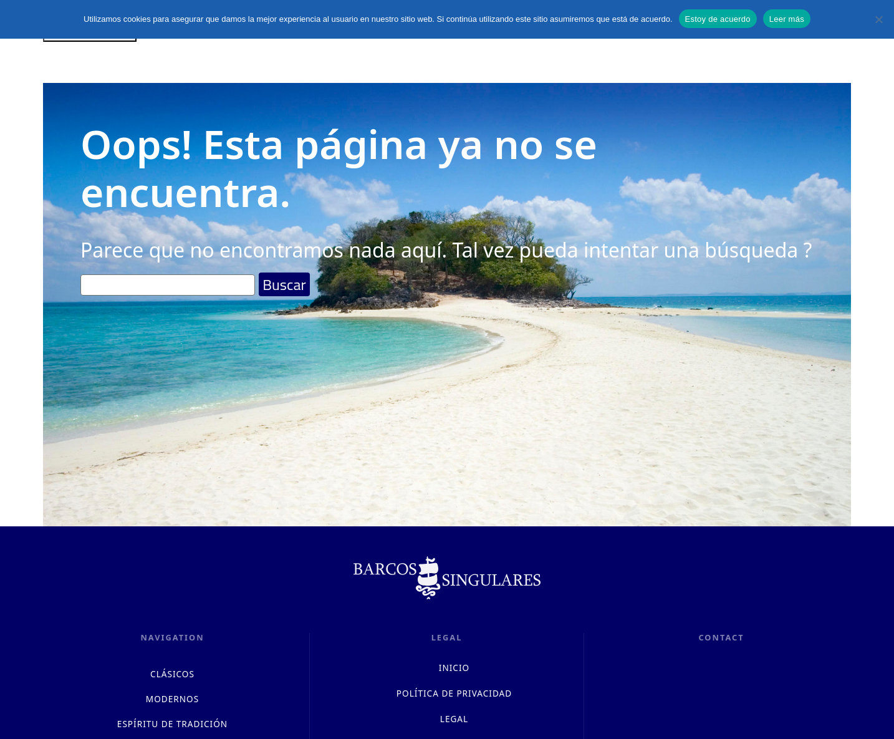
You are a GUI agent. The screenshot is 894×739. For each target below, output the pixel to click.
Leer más (786, 19)
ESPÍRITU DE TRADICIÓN (172, 724)
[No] (878, 19)
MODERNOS (172, 699)
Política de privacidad (454, 693)
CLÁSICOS (172, 674)
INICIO (454, 668)
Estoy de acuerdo (718, 19)
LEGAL (454, 719)
